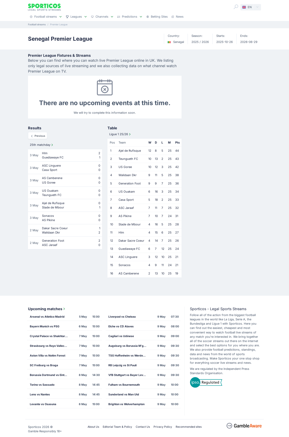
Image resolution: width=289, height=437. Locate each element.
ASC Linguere (128, 257)
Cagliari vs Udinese (121, 336)
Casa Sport (126, 199)
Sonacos (125, 265)
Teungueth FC (128, 159)
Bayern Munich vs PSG (44, 326)
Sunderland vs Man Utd (123, 394)
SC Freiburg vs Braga (44, 365)
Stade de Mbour (130, 224)
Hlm (121, 232)
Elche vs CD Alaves (121, 326)
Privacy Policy (163, 426)
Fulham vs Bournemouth (124, 384)
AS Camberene (129, 273)
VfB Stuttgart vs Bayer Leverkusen (128, 375)
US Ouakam (127, 191)
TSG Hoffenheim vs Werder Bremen (128, 355)
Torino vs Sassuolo (42, 384)
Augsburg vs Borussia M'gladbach (128, 345)
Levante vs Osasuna (43, 404)
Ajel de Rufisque (130, 150)
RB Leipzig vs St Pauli (122, 365)
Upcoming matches (47, 309)
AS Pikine (125, 216)
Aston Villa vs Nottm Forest (47, 355)
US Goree (125, 167)
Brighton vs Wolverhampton (126, 404)
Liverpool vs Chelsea (122, 316)
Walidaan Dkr (128, 175)
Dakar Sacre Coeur (131, 240)
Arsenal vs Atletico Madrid (47, 316)
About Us (93, 426)
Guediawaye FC (129, 248)
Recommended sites (189, 426)
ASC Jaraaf (126, 208)
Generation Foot (130, 183)
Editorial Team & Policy (117, 426)
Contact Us (143, 426)
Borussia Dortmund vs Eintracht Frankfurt (50, 375)
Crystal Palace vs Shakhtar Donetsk (50, 336)
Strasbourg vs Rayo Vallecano (49, 345)
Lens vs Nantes (40, 394)
